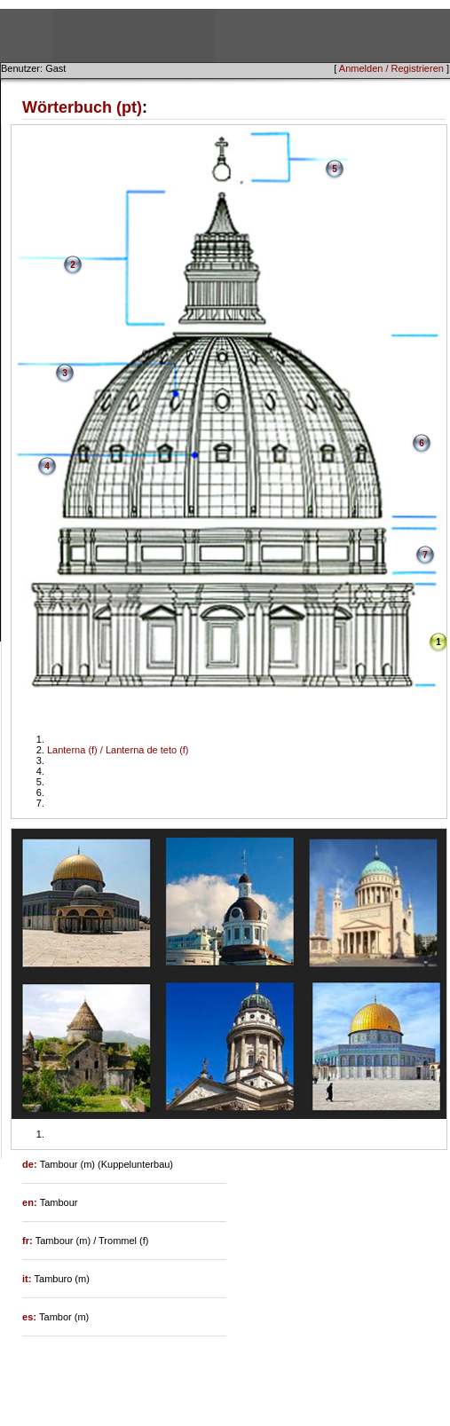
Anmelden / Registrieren (391, 68)
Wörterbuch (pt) (82, 107)
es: (30, 1317)
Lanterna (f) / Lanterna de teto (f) (118, 750)
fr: (29, 1240)
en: (31, 1202)
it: (28, 1278)
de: (31, 1164)
